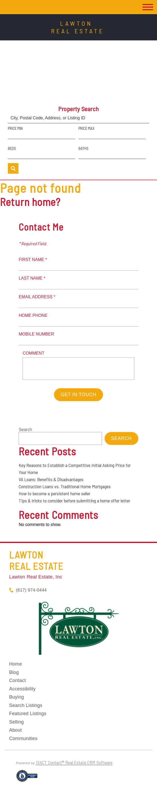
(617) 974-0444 (31, 590)
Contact (17, 680)
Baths (83, 148)
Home (15, 664)
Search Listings (25, 705)
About (15, 730)
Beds (12, 148)
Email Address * (37, 297)
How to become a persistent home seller (54, 493)
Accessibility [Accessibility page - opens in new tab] (22, 689)
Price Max (86, 128)
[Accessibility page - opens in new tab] (27, 778)
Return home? (30, 201)
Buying (16, 697)
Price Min (15, 128)
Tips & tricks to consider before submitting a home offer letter (74, 500)
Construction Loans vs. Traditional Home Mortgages (65, 486)
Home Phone (33, 315)
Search (25, 429)
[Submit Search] (13, 168)
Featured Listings (27, 713)
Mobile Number (36, 334)
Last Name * (32, 278)
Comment (34, 353)
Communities (23, 738)
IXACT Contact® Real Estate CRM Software (74, 762)
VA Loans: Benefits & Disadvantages (51, 479)
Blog (14, 672)
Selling (16, 722)
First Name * (33, 259)
